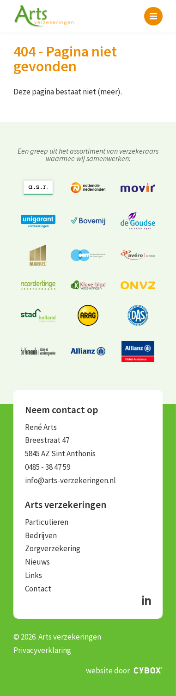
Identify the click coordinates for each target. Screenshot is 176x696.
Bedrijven (41, 535)
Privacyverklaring (42, 650)
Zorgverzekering (52, 548)
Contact (38, 589)
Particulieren (46, 522)
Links (33, 575)
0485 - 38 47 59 (47, 467)
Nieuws (37, 562)
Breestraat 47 (47, 440)
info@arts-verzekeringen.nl (70, 480)
